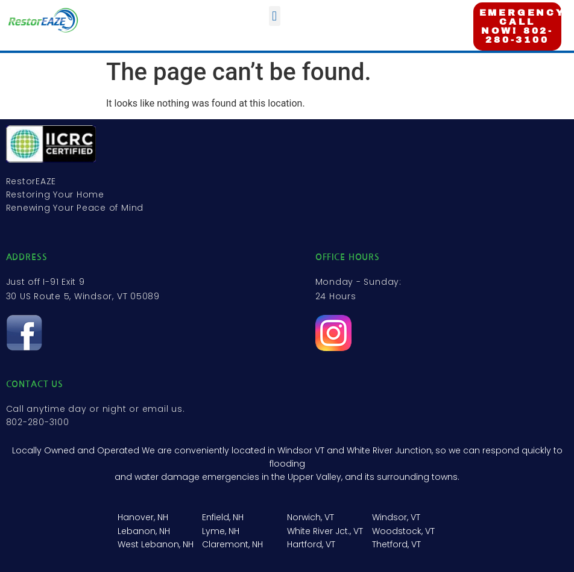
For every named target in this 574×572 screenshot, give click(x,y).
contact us (35, 384)
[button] (274, 16)
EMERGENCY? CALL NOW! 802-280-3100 (526, 26)
